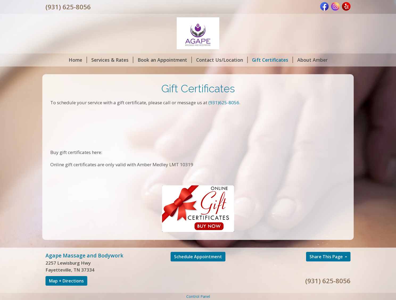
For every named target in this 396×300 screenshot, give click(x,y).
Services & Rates (112, 60)
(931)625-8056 (223, 102)
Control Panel (198, 296)
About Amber (312, 60)
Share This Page (327, 257)
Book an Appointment (165, 60)
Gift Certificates (272, 60)
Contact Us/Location (222, 60)
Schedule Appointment (198, 257)
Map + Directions (66, 281)
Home (78, 60)
